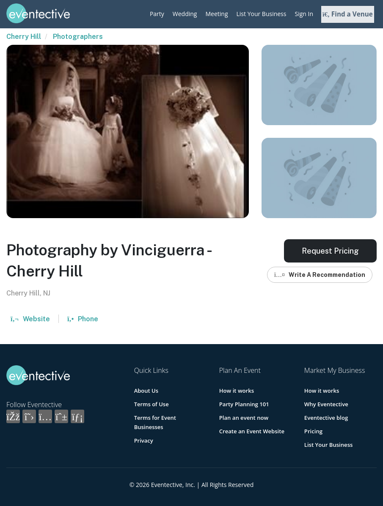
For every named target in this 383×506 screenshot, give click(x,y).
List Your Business (262, 14)
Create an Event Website (251, 431)
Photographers (78, 37)
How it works (236, 390)
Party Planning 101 (244, 404)
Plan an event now (243, 417)
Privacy (143, 440)
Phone (82, 319)
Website (30, 319)
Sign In (304, 14)
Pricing (313, 431)
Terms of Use (151, 404)
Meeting (216, 14)
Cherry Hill (23, 37)
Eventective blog (325, 417)
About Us (146, 390)
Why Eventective (326, 404)
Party (157, 14)
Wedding (185, 14)
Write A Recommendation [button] (319, 274)
